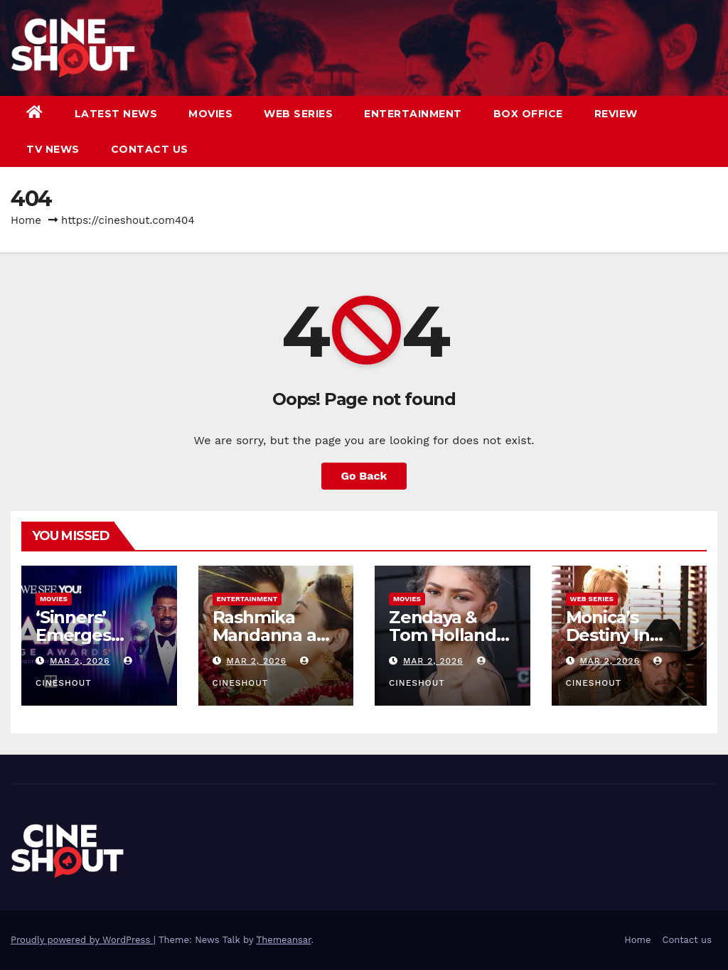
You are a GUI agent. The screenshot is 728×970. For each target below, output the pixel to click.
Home (26, 220)
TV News (53, 149)
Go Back (364, 476)
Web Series (298, 113)
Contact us (149, 149)
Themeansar (284, 939)
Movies (210, 113)
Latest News (116, 113)
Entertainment (413, 113)
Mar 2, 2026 (80, 661)
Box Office (528, 113)
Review (616, 113)
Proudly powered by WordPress (82, 939)
